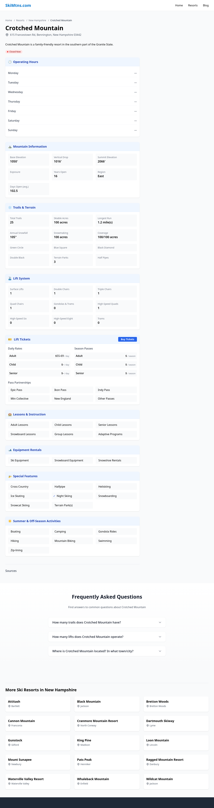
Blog (206, 5)
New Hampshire (37, 20)
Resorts (193, 5)
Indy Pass (104, 390)
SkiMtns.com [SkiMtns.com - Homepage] (18, 5)
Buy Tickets (127, 339)
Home (179, 5)
